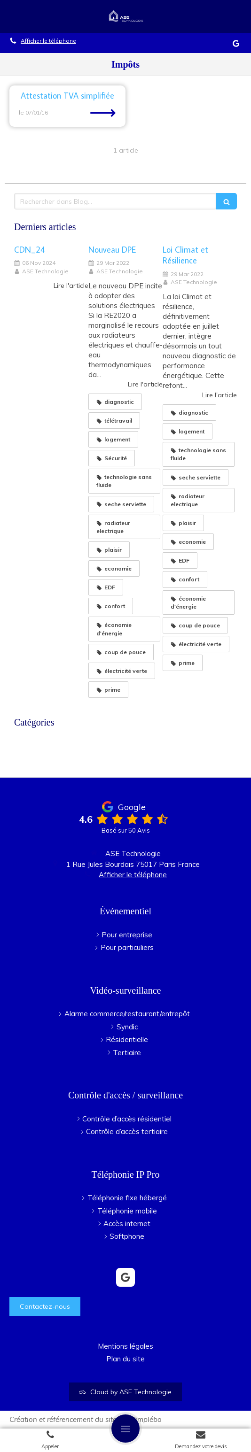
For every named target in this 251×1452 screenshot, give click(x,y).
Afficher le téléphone (48, 40)
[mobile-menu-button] (125, 1428)
